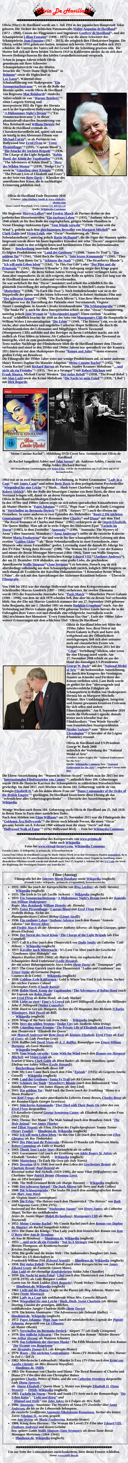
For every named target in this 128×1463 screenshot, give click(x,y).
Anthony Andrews (108, 556)
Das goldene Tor (31, 1090)
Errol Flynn (34, 143)
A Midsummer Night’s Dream (78, 898)
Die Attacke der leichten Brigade (27, 151)
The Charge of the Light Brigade (83, 935)
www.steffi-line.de (68, 1455)
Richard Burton (43, 366)
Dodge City (65, 1024)
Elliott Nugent (27, 1127)
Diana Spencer (29, 1382)
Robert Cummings (23, 1146)
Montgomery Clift (90, 317)
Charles (75, 518)
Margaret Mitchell (95, 229)
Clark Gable (11, 233)
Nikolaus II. (29, 1416)
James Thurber (48, 1123)
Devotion (26, 1164)
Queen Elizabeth (114, 522)
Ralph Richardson (58, 1216)
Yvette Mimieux (31, 1294)
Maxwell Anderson (30, 1035)
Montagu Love (66, 1175)
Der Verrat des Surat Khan (39, 935)
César (72, 651)
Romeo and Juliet (79, 351)
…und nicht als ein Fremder (39, 1242)
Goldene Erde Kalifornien (38, 979)
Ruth (117, 1201)
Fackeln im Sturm (32, 1393)
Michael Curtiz (13, 139)
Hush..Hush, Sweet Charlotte (80, 1301)
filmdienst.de (47, 1131)
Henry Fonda (22, 1131)
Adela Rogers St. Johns (95, 1153)
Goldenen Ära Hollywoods (22, 821)
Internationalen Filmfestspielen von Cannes (34, 779)
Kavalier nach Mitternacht (38, 950)
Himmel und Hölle (27, 1401)
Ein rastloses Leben (60, 217)
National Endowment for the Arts (92, 766)
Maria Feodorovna (26, 537)
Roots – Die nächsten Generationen (44, 1353)
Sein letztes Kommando (86, 256)
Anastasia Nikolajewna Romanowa (70, 1412)
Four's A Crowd (53, 1001)
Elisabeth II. (23, 791)
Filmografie (10, 579)
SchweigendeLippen (64, 314)
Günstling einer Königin (34, 170)
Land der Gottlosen (58, 252)
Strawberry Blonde (62, 1083)
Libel (61, 1275)
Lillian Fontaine (35, 37)
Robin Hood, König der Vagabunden (45, 990)
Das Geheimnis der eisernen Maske (44, 1342)
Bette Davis (34, 177)
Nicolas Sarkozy (77, 729)
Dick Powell (37, 1012)
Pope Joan (50, 1319)
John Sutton (64, 461)
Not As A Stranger (74, 1242)
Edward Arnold (57, 1260)
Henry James (93, 1208)
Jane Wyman (34, 314)
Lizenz (6, 854)
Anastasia (58, 529)
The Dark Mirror (64, 1186)
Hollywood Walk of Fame (22, 829)
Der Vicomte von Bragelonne (33, 1345)
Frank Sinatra (12, 374)
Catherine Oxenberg (91, 1379)
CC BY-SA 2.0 (57, 205)
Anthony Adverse (62, 920)
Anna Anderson (65, 533)
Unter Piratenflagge (34, 909)
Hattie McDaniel (65, 237)
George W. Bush (77, 666)
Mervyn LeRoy (33, 213)
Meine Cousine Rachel (84, 363)
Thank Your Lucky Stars (37, 1149)
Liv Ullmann (54, 1323)
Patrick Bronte (44, 1175)
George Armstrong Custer (60, 1112)
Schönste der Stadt (58, 260)
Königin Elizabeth (82, 1035)
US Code (110, 861)
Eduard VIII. (82, 556)
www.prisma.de (91, 839)
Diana (94, 518)
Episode (80, 1072)
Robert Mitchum (93, 370)
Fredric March (63, 213)
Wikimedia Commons (53, 209)
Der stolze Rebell (73, 374)
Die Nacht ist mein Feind (82, 378)
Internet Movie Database (59, 878)
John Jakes (55, 1401)
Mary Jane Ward (28, 1194)
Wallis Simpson (34, 564)
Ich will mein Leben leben (22, 264)
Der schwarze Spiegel (19, 298)
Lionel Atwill (69, 916)
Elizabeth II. (101, 1386)
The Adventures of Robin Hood (95, 990)
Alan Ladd (15, 378)
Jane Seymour (58, 564)
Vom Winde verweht (65, 225)
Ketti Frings (25, 1098)
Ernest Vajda (20, 972)
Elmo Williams (45, 817)
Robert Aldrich (13, 491)
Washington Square (62, 1208)
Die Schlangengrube (99, 306)
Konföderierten (61, 1271)
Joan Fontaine (33, 40)
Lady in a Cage (30, 1297)
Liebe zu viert (29, 1001)
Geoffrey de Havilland (94, 33)
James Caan (28, 483)
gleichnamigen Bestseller (58, 229)
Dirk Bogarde (17, 382)
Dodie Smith (86, 942)
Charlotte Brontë (22, 1168)
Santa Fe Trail (60, 1079)
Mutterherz (12, 291)
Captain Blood (60, 909)
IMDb (39, 1368)
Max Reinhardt (34, 94)
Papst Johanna (30, 1319)
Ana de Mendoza (41, 1234)
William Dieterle (43, 124)
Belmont (9, 74)
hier (68, 770)
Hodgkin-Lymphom (87, 605)
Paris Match (75, 594)
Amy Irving (24, 1419)
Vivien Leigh (36, 233)
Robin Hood (42, 994)
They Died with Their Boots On (77, 1105)
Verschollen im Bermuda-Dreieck (31, 510)
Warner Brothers (47, 98)
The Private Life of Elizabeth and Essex (84, 1027)
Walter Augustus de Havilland (94, 29)
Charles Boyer (112, 1098)
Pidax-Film (58, 468)
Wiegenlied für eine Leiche (22, 487)
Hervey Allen (39, 924)
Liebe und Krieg (45, 1397)
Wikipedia (9, 802)
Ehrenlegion (74, 733)
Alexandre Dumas (29, 1349)
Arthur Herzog (27, 1338)
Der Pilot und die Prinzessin (39, 1142)
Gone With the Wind (65, 1053)
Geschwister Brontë (97, 1164)
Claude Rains (48, 987)
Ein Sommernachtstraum (37, 898)
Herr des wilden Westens (37, 1024)
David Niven (45, 1042)
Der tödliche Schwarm (35, 1334)
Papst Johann (43, 506)
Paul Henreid (45, 1168)
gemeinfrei (114, 854)
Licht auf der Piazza (34, 1290)
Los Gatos (10, 79)
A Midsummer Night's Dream (25, 113)
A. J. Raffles (67, 1042)
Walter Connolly (50, 1005)
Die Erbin (60, 321)
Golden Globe (25, 541)
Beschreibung (24, 248)
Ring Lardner (83, 887)
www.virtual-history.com (55, 846)
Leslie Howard (66, 961)
